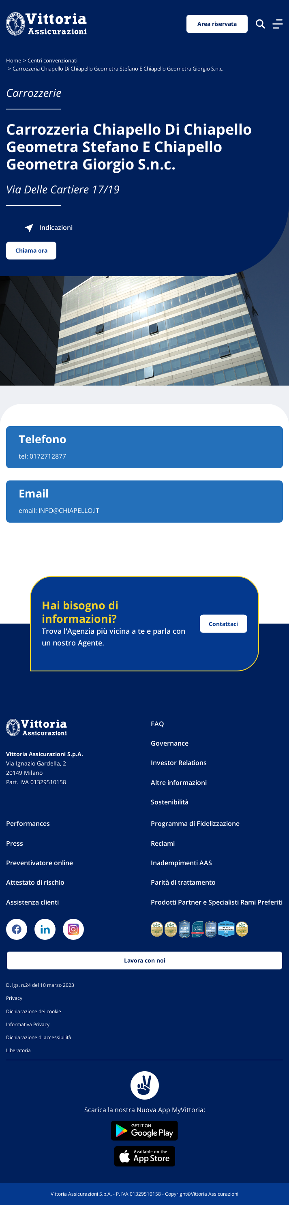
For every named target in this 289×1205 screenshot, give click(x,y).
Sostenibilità (169, 802)
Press (14, 843)
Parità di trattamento (183, 882)
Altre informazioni (179, 782)
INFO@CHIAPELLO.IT (69, 510)
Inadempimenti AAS (181, 862)
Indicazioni (48, 227)
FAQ (157, 723)
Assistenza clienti (32, 902)
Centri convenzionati (52, 60)
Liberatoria (18, 1050)
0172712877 (48, 456)
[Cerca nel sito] (260, 23)
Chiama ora (31, 250)
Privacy (14, 998)
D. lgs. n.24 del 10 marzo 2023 (40, 985)
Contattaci (223, 624)
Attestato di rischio (35, 882)
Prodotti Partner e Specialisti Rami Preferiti (217, 902)
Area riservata (217, 24)
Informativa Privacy (27, 1024)
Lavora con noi (144, 960)
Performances (28, 823)
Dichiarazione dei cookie (33, 1011)
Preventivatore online (39, 862)
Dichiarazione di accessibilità (38, 1037)
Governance (169, 743)
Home (13, 60)
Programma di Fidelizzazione (195, 823)
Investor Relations (179, 762)
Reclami (163, 843)
